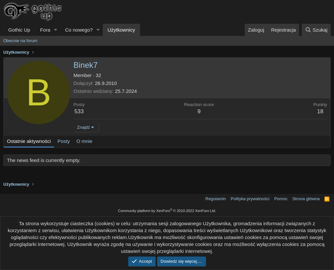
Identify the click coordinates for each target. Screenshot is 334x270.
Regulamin (216, 198)
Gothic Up (19, 30)
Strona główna (306, 198)
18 (320, 111)
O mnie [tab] (84, 141)
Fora (45, 30)
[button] (55, 30)
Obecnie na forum (20, 40)
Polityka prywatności (250, 198)
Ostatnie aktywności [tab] (29, 141)
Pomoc (280, 198)
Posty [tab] (63, 141)
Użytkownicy (121, 30)
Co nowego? (79, 30)
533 (79, 111)
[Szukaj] (316, 30)
